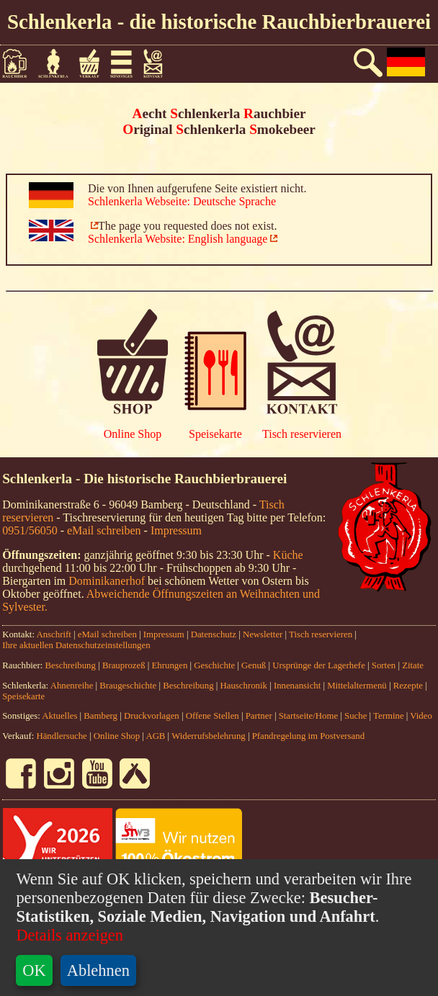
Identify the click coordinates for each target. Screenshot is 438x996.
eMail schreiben (104, 530)
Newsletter (262, 634)
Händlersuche (61, 736)
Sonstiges (126, 63)
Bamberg (100, 716)
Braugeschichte (127, 686)
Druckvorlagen (151, 716)
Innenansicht (297, 686)
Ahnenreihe (72, 686)
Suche (355, 716)
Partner (259, 716)
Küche (288, 555)
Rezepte (408, 686)
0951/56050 (29, 530)
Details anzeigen (69, 935)
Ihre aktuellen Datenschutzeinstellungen (76, 645)
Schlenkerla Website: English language (177, 239)
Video (421, 716)
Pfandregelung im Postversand (308, 736)
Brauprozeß (124, 665)
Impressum (176, 530)
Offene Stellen (212, 716)
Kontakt (158, 63)
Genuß (253, 665)
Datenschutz (213, 634)
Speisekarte (215, 434)
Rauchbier (19, 63)
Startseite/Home (308, 716)
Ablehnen (98, 970)
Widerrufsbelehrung (208, 736)
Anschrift (53, 634)
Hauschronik (245, 686)
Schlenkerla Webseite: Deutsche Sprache (182, 201)
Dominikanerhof (106, 581)
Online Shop (132, 434)
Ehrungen (170, 665)
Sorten (383, 665)
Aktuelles (59, 716)
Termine (388, 716)
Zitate (413, 665)
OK (33, 970)
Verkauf (94, 63)
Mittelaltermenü (356, 686)
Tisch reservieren (301, 434)
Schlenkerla (59, 63)
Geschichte (214, 665)
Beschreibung (70, 665)
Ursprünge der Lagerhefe (318, 665)
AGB (155, 736)
